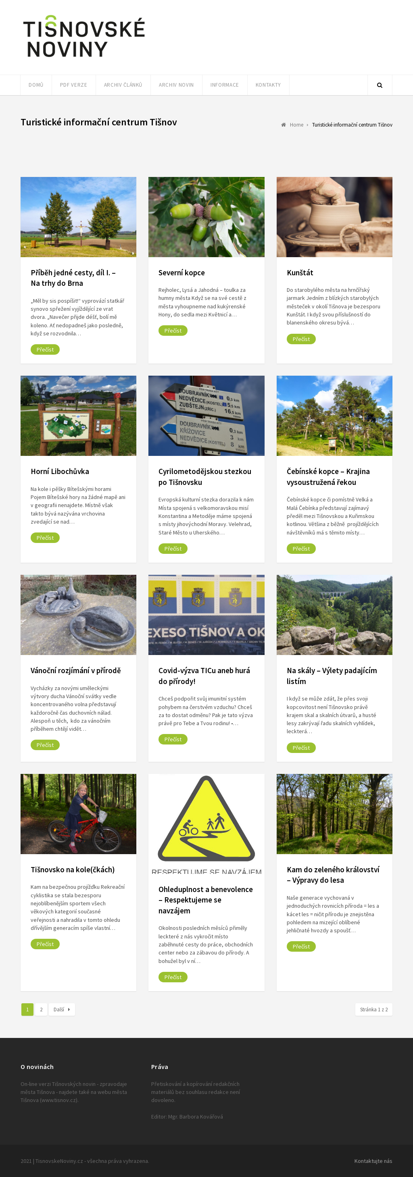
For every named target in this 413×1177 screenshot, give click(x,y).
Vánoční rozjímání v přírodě (76, 670)
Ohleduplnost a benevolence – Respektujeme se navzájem (206, 899)
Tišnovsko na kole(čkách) (73, 869)
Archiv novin (176, 84)
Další (62, 1009)
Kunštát (300, 272)
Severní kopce (182, 272)
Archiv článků (123, 84)
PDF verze (74, 84)
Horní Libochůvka (60, 471)
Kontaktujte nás (373, 1161)
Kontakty (268, 84)
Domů (36, 84)
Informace (225, 84)
